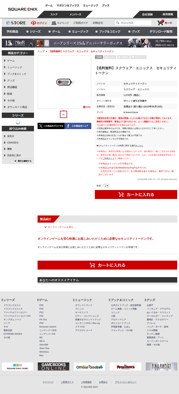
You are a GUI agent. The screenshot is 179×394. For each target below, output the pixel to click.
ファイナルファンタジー (15, 312)
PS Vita (43, 319)
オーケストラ (81, 312)
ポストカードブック (120, 323)
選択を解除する (25, 161)
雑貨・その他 (153, 344)
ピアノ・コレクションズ (87, 316)
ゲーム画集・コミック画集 (124, 309)
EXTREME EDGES (13, 334)
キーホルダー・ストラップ (160, 316)
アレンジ (79, 309)
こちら (140, 145)
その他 (7, 337)
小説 (113, 316)
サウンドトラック (83, 305)
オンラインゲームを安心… (62, 227)
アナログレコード (83, 330)
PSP (41, 323)
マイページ (48, 382)
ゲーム (54, 31)
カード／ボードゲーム (157, 341)
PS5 (41, 305)
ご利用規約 (86, 382)
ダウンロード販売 (161, 31)
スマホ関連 (152, 330)
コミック (115, 312)
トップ (41, 51)
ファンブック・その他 (121, 330)
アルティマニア (118, 319)
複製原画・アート (155, 337)
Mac (41, 355)
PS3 (41, 312)
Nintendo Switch (47, 327)
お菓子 (150, 305)
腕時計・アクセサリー (157, 319)
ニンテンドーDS (47, 334)
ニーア (7, 323)
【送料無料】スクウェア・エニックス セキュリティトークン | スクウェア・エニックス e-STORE (22, 9)
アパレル (151, 323)
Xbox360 (43, 344)
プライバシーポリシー (125, 382)
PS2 (41, 316)
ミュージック (78, 31)
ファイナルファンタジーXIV (17, 316)
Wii (41, 337)
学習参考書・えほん (120, 327)
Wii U (42, 341)
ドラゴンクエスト (12, 305)
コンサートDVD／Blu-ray (87, 323)
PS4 (41, 309)
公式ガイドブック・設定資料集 (126, 305)
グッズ (134, 31)
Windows (44, 352)
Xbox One (44, 348)
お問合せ (103, 382)
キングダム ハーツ (12, 319)
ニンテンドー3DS (47, 330)
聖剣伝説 (8, 330)
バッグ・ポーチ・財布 (157, 327)
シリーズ (33, 31)
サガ (6, 327)
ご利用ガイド (108, 158)
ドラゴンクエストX (13, 309)
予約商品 (12, 31)
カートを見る (165, 23)
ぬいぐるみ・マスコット (158, 312)
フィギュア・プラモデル (158, 309)
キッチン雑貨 (153, 334)
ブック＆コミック (108, 31)
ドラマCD (80, 327)
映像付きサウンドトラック (88, 319)
